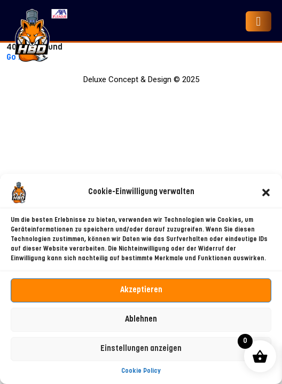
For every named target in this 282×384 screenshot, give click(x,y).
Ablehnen (141, 320)
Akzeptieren (141, 290)
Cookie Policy (141, 371)
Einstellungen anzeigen (141, 349)
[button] (266, 192)
